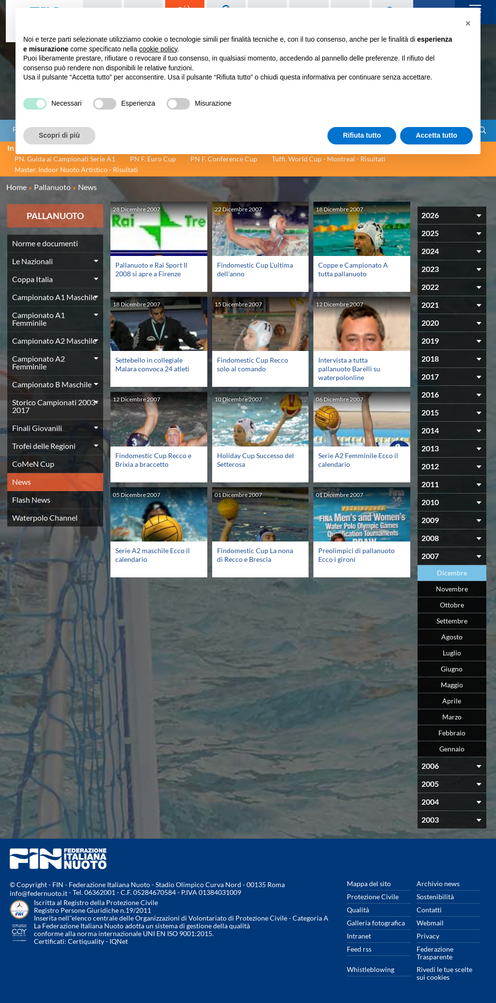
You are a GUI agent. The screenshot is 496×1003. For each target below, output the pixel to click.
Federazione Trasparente (435, 953)
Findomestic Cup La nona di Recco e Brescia (255, 554)
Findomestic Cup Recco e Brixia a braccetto (153, 459)
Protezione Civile (373, 896)
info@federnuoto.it (38, 893)
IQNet (118, 941)
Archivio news (438, 883)
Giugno (452, 669)
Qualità (358, 910)
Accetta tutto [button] (436, 135)
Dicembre (452, 573)
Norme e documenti (45, 243)
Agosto (452, 637)
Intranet (359, 936)
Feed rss (359, 949)
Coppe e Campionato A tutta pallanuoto (353, 269)
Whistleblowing (370, 969)
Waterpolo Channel (45, 517)
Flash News (31, 499)
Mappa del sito (369, 883)
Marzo (452, 717)
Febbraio (451, 733)
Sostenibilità (435, 896)
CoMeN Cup (33, 463)
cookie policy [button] (158, 49)
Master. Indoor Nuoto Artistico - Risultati (76, 169)
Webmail (430, 923)
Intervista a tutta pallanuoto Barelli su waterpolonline (349, 369)
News (21, 481)
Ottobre (452, 605)
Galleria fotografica (376, 923)
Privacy (428, 936)
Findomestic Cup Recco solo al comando (252, 364)
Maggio (452, 685)
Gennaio (452, 749)
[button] (468, 23)
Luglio (452, 653)
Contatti (429, 910)
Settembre (451, 621)
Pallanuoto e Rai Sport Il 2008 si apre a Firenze (151, 269)
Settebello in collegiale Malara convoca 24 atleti (152, 364)
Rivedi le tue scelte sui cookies (444, 973)
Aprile (451, 701)
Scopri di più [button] (59, 135)
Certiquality (86, 941)
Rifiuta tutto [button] (362, 135)
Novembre (452, 589)
